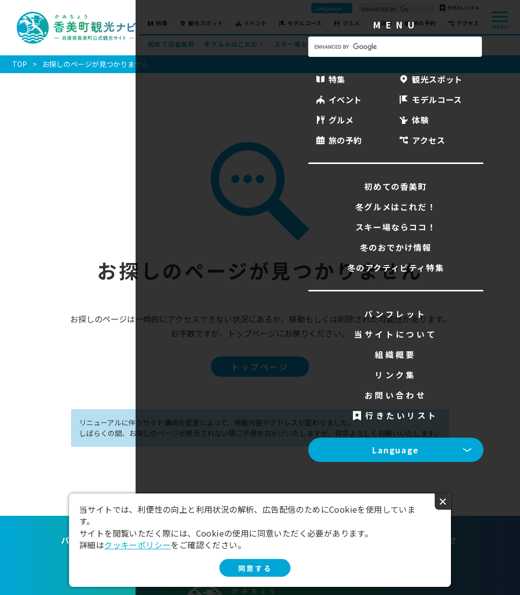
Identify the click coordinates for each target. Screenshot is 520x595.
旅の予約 (424, 23)
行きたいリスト (463, 8)
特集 (162, 23)
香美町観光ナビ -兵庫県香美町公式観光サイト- (76, 28)
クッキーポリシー (137, 545)
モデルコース (304, 23)
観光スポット (205, 23)
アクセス (468, 23)
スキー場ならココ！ (304, 44)
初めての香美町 (171, 44)
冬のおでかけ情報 (371, 44)
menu (499, 20)
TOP (19, 64)
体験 (386, 23)
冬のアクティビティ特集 (443, 44)
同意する (255, 568)
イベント (255, 23)
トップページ (259, 366)
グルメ (351, 23)
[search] (385, 9)
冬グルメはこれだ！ (234, 44)
